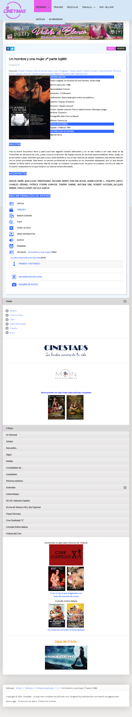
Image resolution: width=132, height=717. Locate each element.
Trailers (58, 7)
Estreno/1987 (68, 74)
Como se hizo (16, 315)
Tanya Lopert (76, 71)
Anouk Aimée (106, 71)
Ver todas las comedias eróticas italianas (66, 630)
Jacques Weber (54, 74)
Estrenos (41, 7)
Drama (21, 71)
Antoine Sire (82, 74)
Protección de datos (27, 701)
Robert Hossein (91, 71)
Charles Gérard (39, 74)
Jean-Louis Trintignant (58, 71)
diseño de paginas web (108, 696)
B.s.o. (12, 332)
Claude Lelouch (23, 74)
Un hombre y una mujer (39, 252)
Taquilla (87, 7)
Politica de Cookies (47, 701)
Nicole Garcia (40, 71)
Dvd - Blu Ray (106, 7)
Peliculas (72, 7)
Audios (13, 310)
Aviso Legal (11, 701)
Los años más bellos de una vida (25, 257)
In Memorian (56, 19)
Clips (12, 319)
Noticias (40, 19)
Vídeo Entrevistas (18, 324)
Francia (29, 71)
